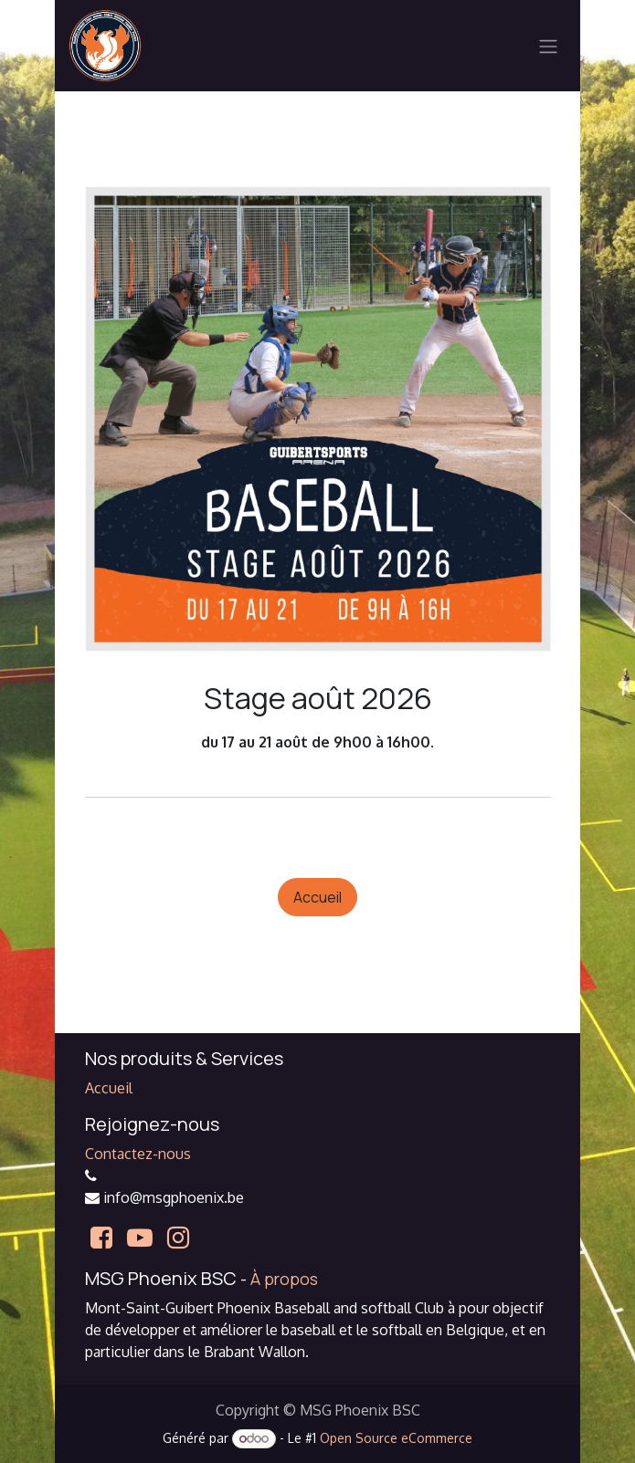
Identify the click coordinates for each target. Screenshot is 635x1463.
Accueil (317, 897)
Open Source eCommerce (396, 1438)
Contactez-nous (138, 1153)
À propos (284, 1279)
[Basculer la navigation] (548, 45)
